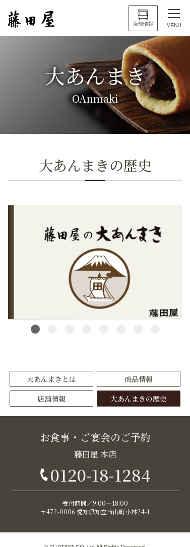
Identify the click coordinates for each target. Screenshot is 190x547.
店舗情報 (143, 24)
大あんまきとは (51, 379)
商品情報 (138, 379)
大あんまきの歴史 (138, 399)
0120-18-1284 (100, 474)
